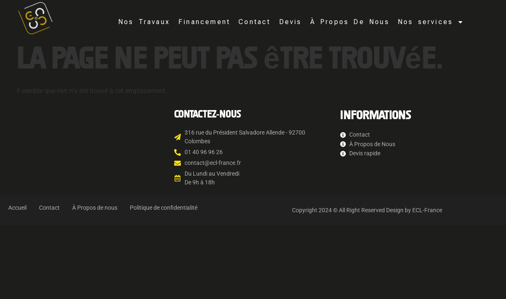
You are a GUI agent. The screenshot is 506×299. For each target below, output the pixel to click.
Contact (254, 22)
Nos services (431, 22)
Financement (204, 22)
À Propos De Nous (349, 22)
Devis (290, 22)
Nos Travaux (144, 22)
